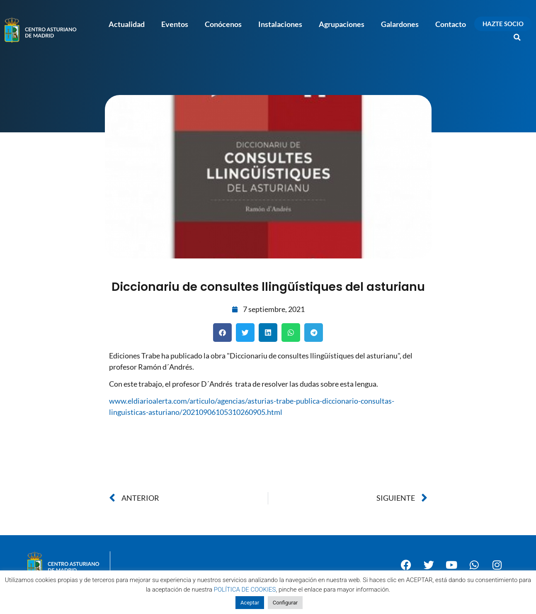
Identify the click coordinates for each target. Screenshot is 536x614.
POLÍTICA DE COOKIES (245, 589)
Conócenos (223, 24)
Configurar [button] (285, 602)
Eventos (174, 24)
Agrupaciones (341, 24)
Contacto (450, 24)
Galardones (400, 24)
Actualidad (127, 24)
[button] (517, 37)
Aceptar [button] (249, 602)
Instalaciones (280, 24)
